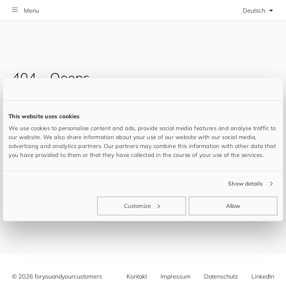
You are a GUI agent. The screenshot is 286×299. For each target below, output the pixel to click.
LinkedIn (262, 276)
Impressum (176, 276)
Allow (233, 205)
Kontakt (137, 276)
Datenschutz (221, 276)
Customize (142, 205)
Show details (245, 183)
